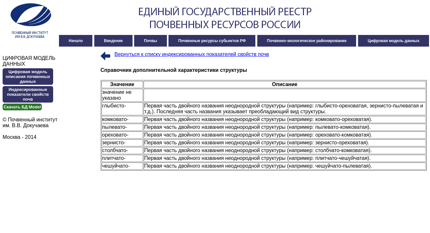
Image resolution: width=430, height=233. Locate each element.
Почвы (150, 41)
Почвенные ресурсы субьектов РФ (212, 41)
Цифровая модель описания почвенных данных (28, 76)
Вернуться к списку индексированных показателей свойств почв (191, 54)
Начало (76, 41)
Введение (113, 41)
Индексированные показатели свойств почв (28, 94)
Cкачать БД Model (22, 107)
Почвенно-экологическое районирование (307, 41)
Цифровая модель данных (394, 41)
